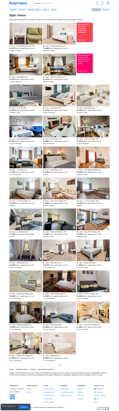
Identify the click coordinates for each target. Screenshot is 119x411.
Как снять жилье (49, 389)
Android (13, 392)
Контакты (29, 392)
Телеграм (99, 392)
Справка (29, 389)
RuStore (19, 392)
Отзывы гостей (48, 398)
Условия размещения (67, 392)
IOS (10, 392)
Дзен (97, 398)
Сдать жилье (64, 389)
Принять (24, 407)
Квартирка (19, 3)
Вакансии (80, 398)
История (80, 392)
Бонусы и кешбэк (49, 402)
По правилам (6, 407)
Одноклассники (101, 395)
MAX (95, 402)
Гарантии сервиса (49, 392)
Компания (80, 389)
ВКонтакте (99, 389)
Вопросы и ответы (49, 395)
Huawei (16, 392)
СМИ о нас (80, 395)
